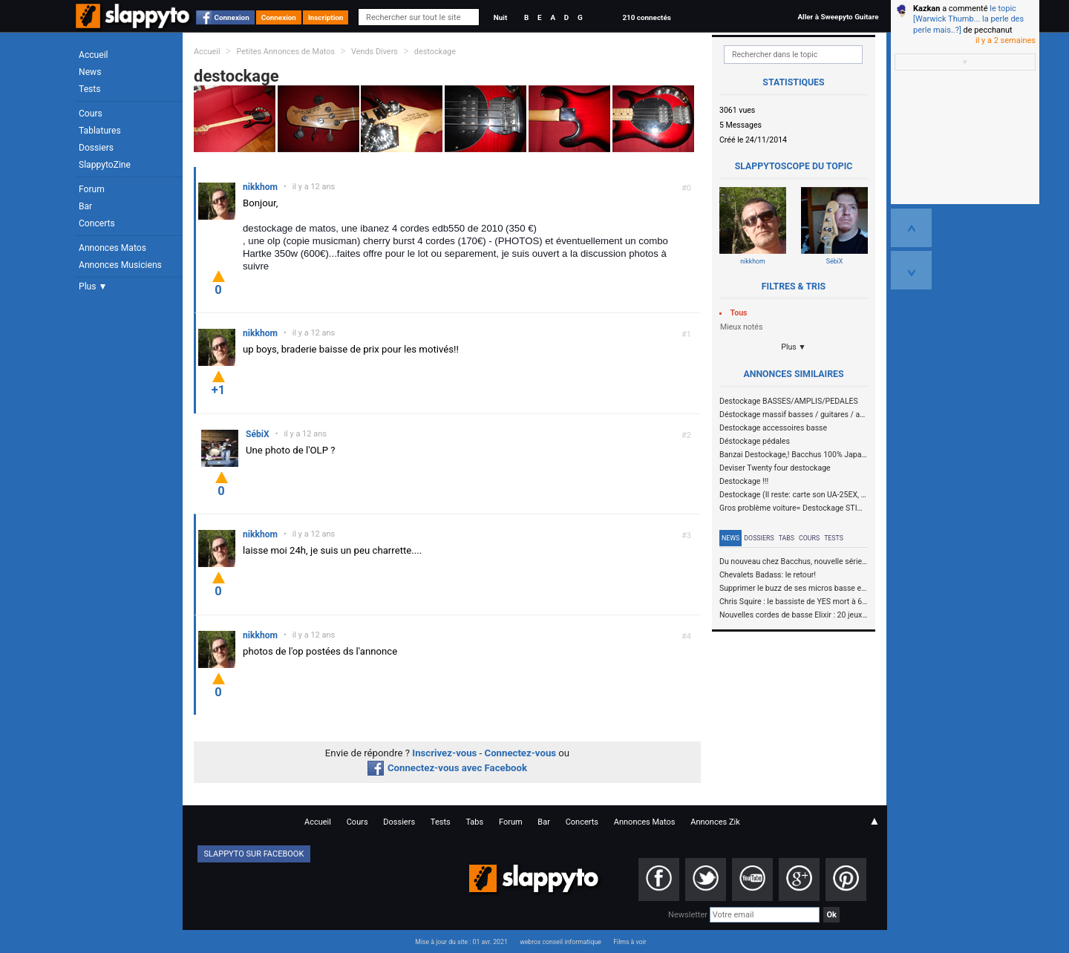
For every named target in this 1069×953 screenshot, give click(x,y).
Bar (85, 206)
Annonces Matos (112, 248)
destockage (435, 51)
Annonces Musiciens (120, 265)
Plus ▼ (93, 286)
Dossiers (96, 148)
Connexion (232, 17)
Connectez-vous (521, 753)
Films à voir (629, 942)
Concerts (97, 223)
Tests (89, 89)
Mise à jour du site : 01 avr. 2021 (461, 942)
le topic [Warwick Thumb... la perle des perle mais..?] (968, 19)
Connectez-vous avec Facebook (447, 767)
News (90, 72)
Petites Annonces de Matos (285, 51)
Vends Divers (374, 51)
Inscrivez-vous (444, 753)
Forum (92, 189)
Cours (90, 113)
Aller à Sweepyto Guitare (837, 17)
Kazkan (926, 8)
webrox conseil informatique (560, 942)
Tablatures (100, 130)
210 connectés (646, 17)
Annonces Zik (715, 822)
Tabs (786, 538)
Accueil (93, 55)
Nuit (500, 17)
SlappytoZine (105, 165)
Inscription (326, 17)
